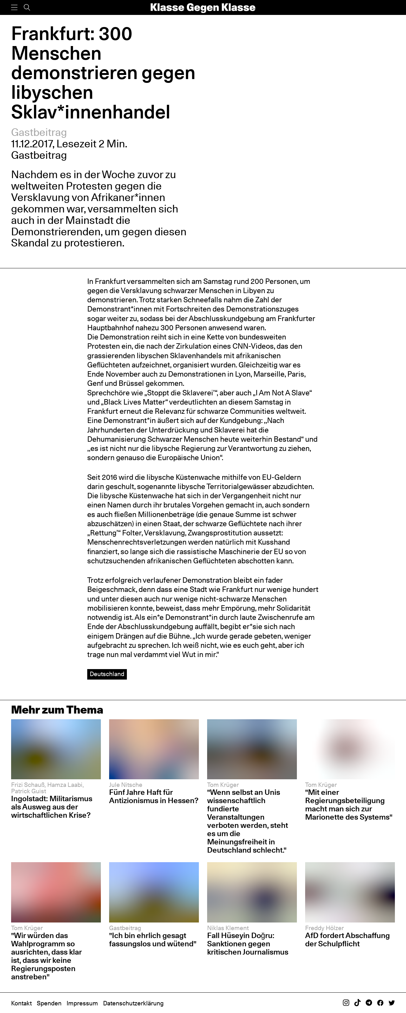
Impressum (82, 1003)
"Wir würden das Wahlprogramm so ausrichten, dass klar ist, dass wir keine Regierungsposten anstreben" (46, 956)
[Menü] (14, 7)
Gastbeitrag (39, 132)
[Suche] (27, 7)
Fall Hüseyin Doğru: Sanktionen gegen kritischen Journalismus (247, 943)
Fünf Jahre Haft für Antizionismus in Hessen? (154, 796)
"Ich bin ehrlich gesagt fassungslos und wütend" (152, 939)
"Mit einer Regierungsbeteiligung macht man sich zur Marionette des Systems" (348, 805)
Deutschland (107, 674)
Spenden (49, 1003)
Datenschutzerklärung (133, 1003)
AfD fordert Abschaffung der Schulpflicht (347, 939)
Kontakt (21, 1003)
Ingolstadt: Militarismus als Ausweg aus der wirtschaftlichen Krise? (51, 807)
